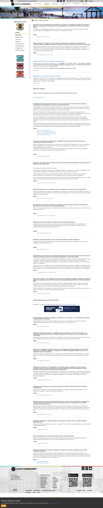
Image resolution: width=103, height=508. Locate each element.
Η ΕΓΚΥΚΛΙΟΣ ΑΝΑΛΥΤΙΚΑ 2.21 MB (47, 183)
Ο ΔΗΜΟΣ (46, 3)
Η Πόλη (54, 483)
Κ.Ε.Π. (54, 477)
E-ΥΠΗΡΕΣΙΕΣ (76, 3)
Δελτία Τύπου (44, 477)
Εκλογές (46, 20)
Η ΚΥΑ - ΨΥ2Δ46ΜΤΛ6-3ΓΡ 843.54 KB (47, 133)
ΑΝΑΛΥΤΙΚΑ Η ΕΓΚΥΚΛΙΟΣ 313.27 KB (47, 272)
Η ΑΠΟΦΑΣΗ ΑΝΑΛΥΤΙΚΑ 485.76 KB (47, 215)
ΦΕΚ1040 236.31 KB (43, 429)
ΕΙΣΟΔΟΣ (91, 1)
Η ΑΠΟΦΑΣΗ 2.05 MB (44, 249)
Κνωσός (55, 485)
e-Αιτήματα (55, 481)
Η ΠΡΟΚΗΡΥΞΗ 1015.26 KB (45, 233)
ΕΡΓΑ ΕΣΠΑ (84, 3)
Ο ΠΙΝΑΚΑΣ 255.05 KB (44, 326)
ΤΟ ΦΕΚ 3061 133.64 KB (44, 130)
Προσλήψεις (43, 481)
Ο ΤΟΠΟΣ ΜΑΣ (38, 3)
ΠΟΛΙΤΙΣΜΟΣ (55, 3)
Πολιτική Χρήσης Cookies (54, 503)
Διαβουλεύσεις (44, 483)
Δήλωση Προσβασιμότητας (48, 490)
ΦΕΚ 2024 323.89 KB (43, 443)
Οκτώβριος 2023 (19, 37)
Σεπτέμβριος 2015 (19, 43)
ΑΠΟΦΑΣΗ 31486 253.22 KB (45, 395)
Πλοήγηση (28, 492)
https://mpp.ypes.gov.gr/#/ (39, 97)
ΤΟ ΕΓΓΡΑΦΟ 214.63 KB (44, 156)
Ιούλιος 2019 (18, 39)
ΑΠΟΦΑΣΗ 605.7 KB (43, 461)
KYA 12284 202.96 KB (44, 463)
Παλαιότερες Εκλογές (20, 50)
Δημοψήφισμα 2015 (19, 45)
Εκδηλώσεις (43, 484)
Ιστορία (54, 484)
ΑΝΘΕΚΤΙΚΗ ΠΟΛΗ (66, 3)
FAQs (34, 492)
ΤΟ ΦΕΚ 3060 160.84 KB (44, 134)
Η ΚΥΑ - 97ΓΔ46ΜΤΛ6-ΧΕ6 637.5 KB (47, 131)
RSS (39, 492)
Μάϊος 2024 (18, 35)
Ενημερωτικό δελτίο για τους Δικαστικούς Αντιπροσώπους (49, 61)
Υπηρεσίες (43, 487)
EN (14, 1)
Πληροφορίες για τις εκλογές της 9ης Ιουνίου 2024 (46, 76)
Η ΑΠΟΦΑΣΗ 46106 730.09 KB (46, 54)
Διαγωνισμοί (44, 480)
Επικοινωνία (29, 490)
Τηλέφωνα (55, 478)
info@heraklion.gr (18, 479)
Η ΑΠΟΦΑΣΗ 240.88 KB (44, 342)
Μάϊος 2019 (18, 41)
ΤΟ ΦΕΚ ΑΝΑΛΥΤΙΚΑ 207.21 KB (46, 198)
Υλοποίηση (89, 490)
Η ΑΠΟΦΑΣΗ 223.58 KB (44, 360)
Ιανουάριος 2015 (19, 48)
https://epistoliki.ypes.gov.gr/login (68, 304)
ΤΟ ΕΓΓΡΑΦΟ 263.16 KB (44, 293)
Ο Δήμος (40, 20)
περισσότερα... (36, 70)
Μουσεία (55, 487)
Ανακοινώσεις (44, 478)
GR (12, 1)
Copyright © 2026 (81, 490)
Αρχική (35, 20)
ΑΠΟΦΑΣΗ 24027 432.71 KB (45, 414)
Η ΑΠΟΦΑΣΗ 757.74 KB (44, 36)
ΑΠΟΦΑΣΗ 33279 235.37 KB (45, 380)
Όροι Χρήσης (37, 490)
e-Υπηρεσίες (56, 480)
